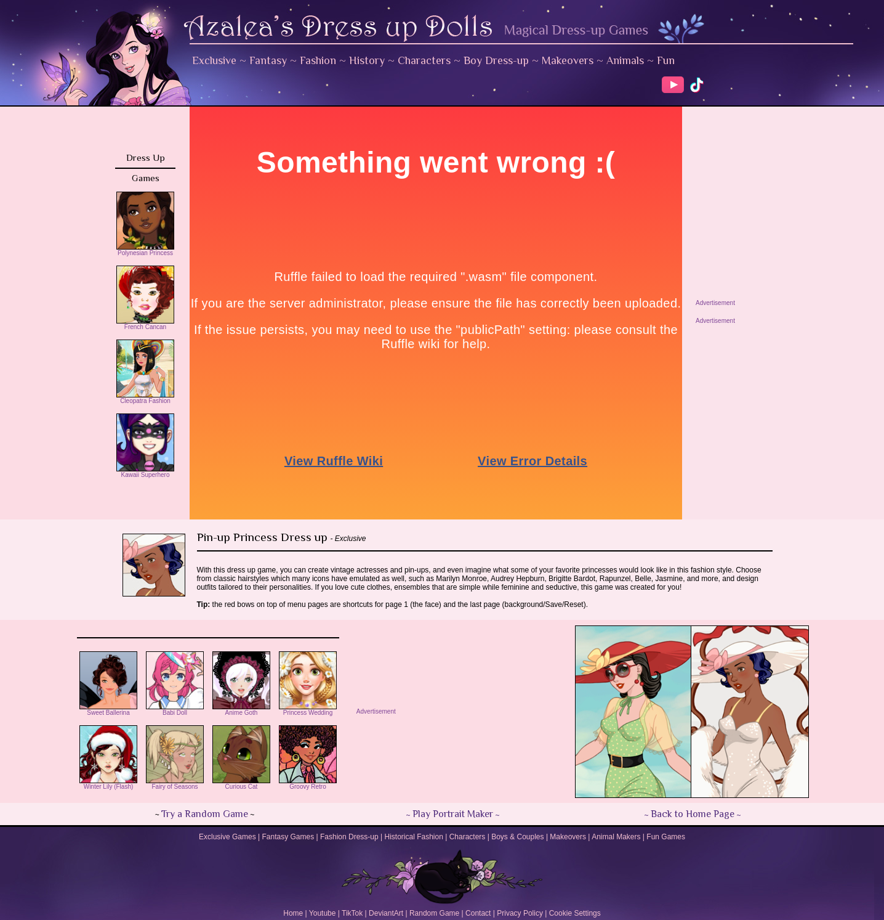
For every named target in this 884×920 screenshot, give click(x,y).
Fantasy (268, 60)
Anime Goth (241, 710)
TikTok (352, 913)
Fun (666, 60)
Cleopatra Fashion (145, 398)
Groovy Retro (308, 784)
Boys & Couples (517, 836)
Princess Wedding (308, 710)
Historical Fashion (414, 836)
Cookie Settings (575, 913)
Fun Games (665, 836)
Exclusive (214, 60)
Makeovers (567, 60)
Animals (625, 60)
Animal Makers (616, 836)
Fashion (318, 60)
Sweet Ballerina (108, 710)
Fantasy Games (288, 836)
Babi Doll (175, 710)
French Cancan (145, 324)
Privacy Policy (520, 913)
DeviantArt (386, 913)
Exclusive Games (227, 836)
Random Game (434, 913)
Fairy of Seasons (175, 784)
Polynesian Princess (145, 250)
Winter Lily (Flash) (108, 784)
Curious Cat (241, 784)
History (367, 60)
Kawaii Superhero (145, 472)
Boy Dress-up (496, 60)
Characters (424, 60)
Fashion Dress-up (349, 836)
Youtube (322, 913)
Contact (478, 913)
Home (293, 913)
